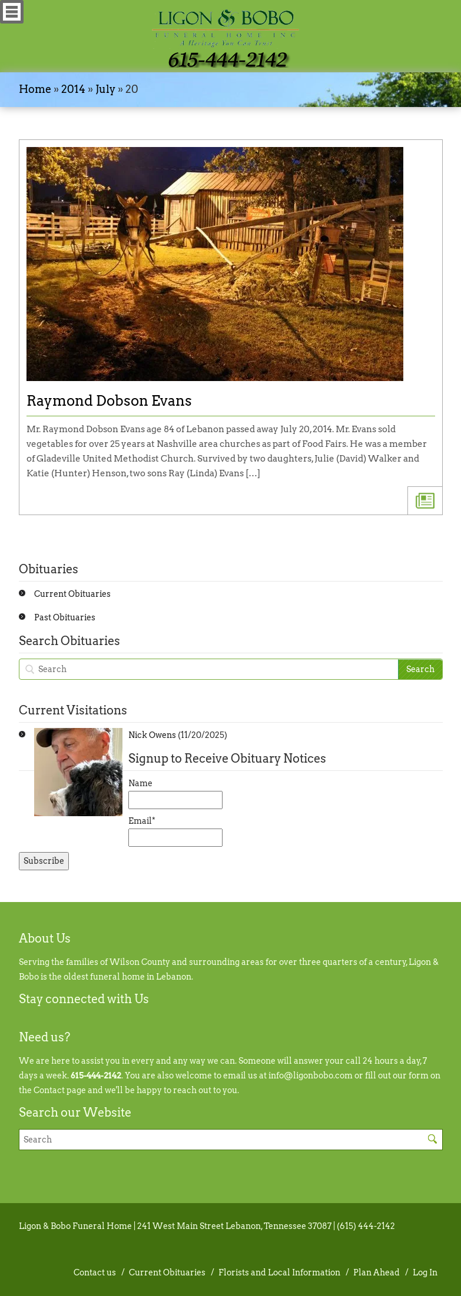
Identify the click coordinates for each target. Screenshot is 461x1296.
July (105, 89)
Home (35, 89)
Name (175, 794)
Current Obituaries (72, 594)
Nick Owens (152, 735)
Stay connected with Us (84, 999)
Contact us (95, 1272)
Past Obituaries (64, 617)
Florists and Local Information (279, 1272)
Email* (175, 831)
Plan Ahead (376, 1272)
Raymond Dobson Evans (109, 400)
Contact (49, 1090)
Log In (425, 1272)
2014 (73, 89)
